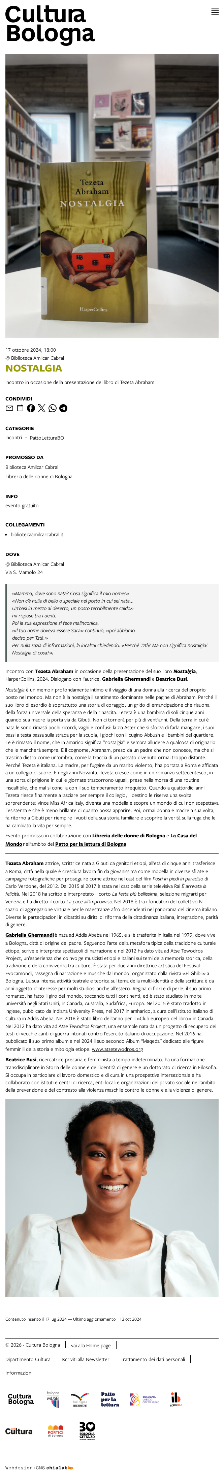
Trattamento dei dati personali (153, 1359)
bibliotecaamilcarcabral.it (37, 534)
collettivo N (191, 901)
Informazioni (18, 1372)
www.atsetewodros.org (117, 1048)
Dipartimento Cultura (28, 1359)
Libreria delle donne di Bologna (38, 476)
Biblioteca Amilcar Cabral (31, 466)
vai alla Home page (91, 1345)
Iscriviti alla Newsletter (85, 1359)
